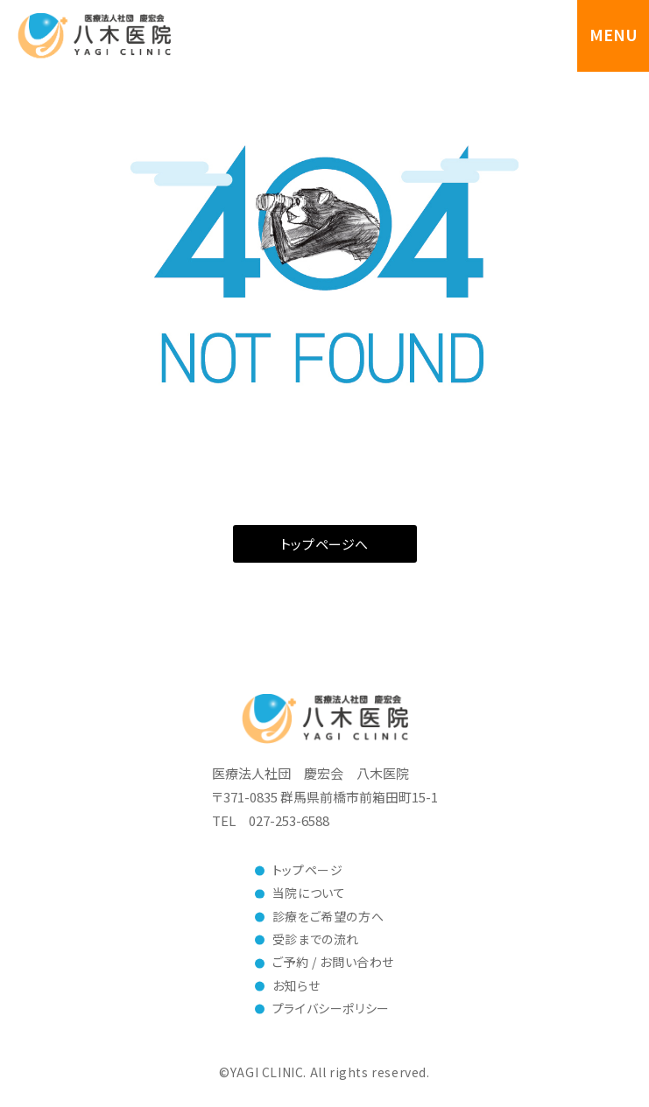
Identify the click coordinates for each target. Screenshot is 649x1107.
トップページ (307, 870)
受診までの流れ (315, 939)
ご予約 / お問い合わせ (333, 961)
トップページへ (324, 544)
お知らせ (296, 985)
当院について (309, 892)
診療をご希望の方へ (328, 916)
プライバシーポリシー (331, 1008)
